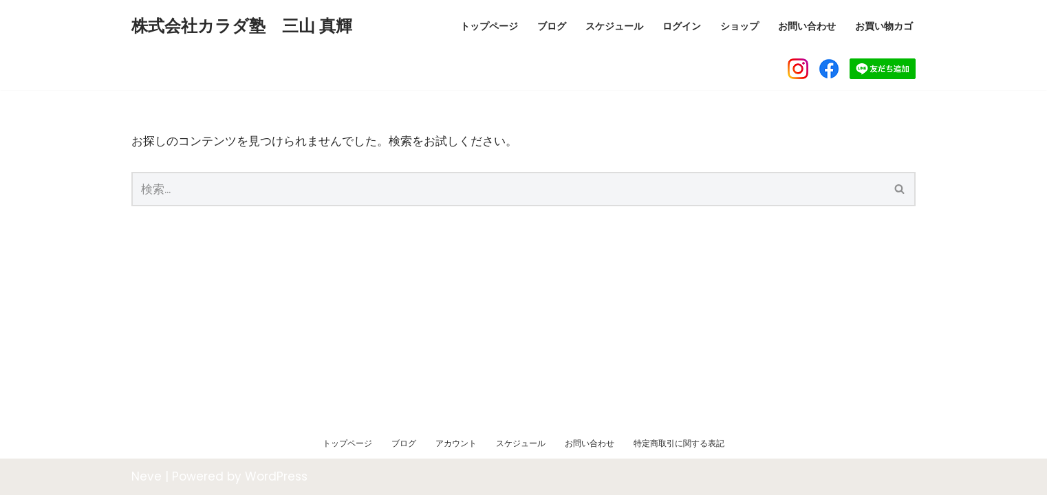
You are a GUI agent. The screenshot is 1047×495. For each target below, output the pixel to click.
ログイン (681, 26)
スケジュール (614, 26)
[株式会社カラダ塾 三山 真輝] (241, 26)
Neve (146, 476)
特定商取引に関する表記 (679, 443)
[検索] (508, 189)
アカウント (456, 443)
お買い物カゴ (884, 26)
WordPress (276, 476)
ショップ (739, 26)
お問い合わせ (807, 26)
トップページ (489, 26)
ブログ (551, 26)
